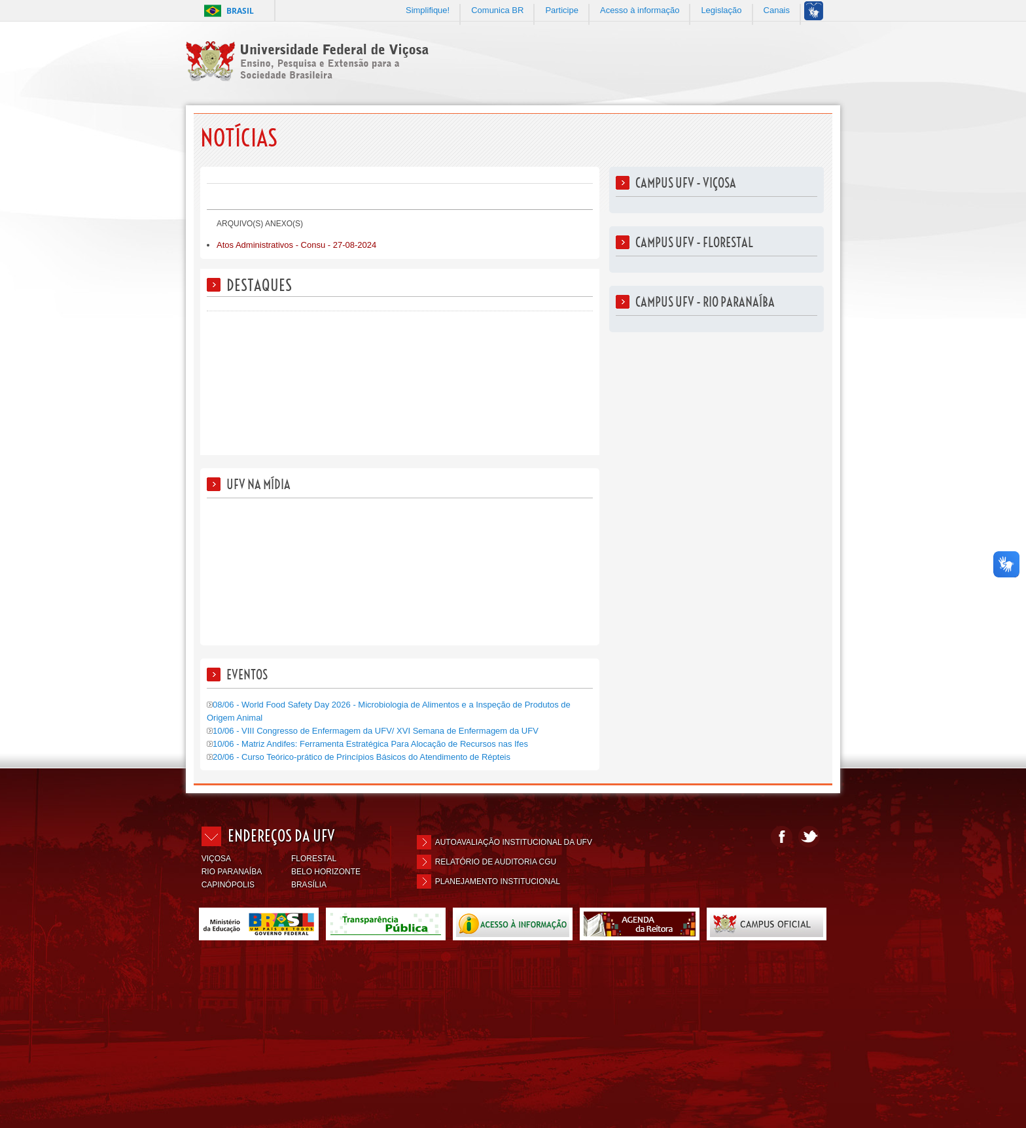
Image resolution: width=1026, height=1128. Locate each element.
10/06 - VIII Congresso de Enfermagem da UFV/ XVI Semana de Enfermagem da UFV (373, 731)
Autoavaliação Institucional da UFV (513, 842)
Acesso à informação (639, 10)
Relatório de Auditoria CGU (496, 861)
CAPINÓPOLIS (228, 884)
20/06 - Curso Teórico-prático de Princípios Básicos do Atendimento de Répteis (358, 757)
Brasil (240, 10)
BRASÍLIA (309, 884)
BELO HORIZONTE (326, 871)
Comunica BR (497, 10)
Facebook (781, 836)
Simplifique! (428, 10)
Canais (777, 10)
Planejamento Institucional (497, 881)
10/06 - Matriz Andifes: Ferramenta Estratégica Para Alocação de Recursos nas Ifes (367, 744)
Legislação (721, 10)
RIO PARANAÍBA (232, 871)
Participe (561, 10)
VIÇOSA (216, 858)
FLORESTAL (313, 858)
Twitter (809, 836)
